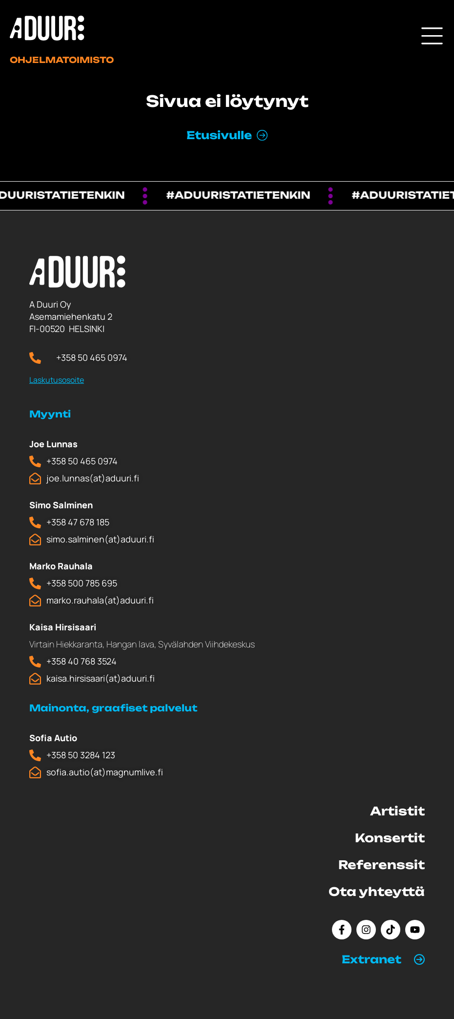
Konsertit (390, 838)
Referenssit (381, 864)
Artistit (397, 811)
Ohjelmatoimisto (62, 60)
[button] (383, 959)
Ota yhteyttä (377, 891)
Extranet (371, 959)
